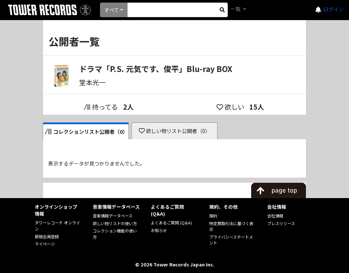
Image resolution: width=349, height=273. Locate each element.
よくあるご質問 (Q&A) (171, 222)
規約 (213, 216)
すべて (111, 10)
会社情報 (275, 216)
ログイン (333, 9)
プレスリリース (281, 223)
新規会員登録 (47, 236)
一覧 (236, 8)
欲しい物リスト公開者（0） (175, 130)
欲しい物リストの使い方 (115, 223)
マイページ (45, 244)
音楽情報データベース (113, 216)
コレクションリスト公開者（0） (86, 131)
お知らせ (159, 230)
